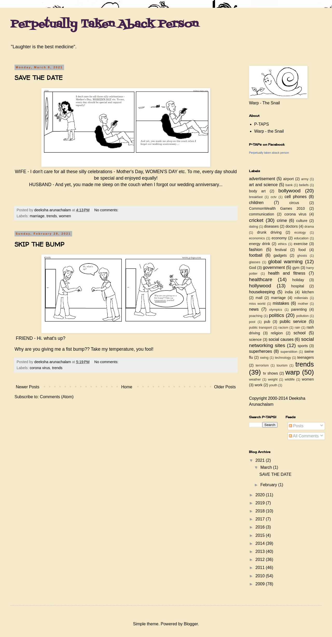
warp (292, 372)
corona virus (40, 368)
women (65, 216)
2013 (260, 551)
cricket (256, 220)
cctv (273, 197)
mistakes (281, 303)
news (254, 309)
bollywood (289, 190)
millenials (301, 298)
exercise (301, 244)
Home (126, 387)
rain (297, 327)
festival (281, 250)
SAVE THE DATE (39, 77)
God (252, 268)
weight (273, 379)
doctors (292, 226)
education (301, 238)
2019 (260, 503)
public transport (260, 327)
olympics (275, 309)
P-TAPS (261, 124)
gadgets (280, 255)
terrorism (261, 365)
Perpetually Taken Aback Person (104, 24)
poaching (255, 316)
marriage (37, 216)
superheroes (260, 351)
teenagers (305, 357)
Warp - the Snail (269, 131)
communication (261, 214)
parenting (299, 309)
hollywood (260, 285)
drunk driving (269, 232)
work (258, 385)
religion (277, 333)
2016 (260, 527)
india (289, 292)
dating (253, 226)
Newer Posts (27, 387)
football (255, 255)
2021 (260, 460)
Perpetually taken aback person (269, 152)
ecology (300, 232)
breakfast (256, 197)
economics (257, 238)
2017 (260, 519)
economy (279, 238)
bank (289, 185)
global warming (285, 261)
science (255, 339)
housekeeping (262, 292)
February (269, 485)
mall (258, 298)
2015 (260, 535)
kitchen (308, 292)
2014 (260, 543)
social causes (280, 339)
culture (301, 221)
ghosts (302, 255)
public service (293, 321)
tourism (281, 365)
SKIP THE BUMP (40, 244)
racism (283, 327)
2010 (260, 576)
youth (273, 385)
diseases (271, 226)
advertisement (262, 179)
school (300, 333)
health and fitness (286, 273)
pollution (302, 316)
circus (294, 203)
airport (288, 179)
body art (257, 191)
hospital (297, 286)
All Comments (304, 436)
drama (309, 226)
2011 (260, 567)
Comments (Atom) (57, 397)
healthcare (260, 279)
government (274, 267)
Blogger (191, 624)
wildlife (290, 379)
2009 (260, 584)
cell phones (296, 196)
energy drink (259, 244)
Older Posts (225, 387)
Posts (296, 426)
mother (303, 304)
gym (295, 268)
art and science (263, 184)
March (266, 467)
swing (264, 358)
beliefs (304, 185)
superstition (288, 352)
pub (267, 322)
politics (276, 315)
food (302, 250)
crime (282, 220)
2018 (260, 511)
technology (283, 358)
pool (252, 322)
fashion (255, 249)
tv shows (270, 373)
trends (51, 216)
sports (303, 346)
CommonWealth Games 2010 (277, 208)
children (256, 202)
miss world (257, 304)
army (304, 179)
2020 (260, 495)
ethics (282, 244)
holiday (298, 280)
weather (255, 379)
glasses (254, 262)
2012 (260, 559)
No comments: (107, 210)
